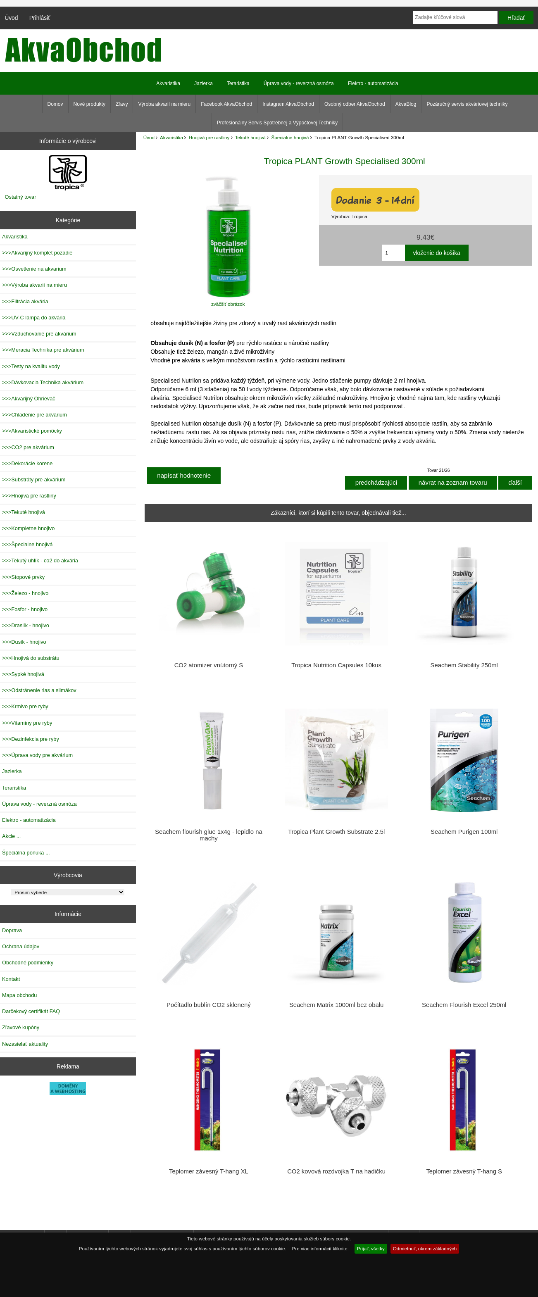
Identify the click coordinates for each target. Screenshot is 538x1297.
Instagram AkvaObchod (288, 104)
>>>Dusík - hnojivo (24, 642)
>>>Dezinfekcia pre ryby (30, 739)
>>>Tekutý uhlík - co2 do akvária (40, 560)
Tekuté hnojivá (250, 137)
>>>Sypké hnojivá (23, 674)
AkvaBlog (406, 104)
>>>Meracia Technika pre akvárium (43, 350)
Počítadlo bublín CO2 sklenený (209, 1005)
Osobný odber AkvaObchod (354, 104)
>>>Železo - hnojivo (25, 593)
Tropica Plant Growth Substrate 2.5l (336, 831)
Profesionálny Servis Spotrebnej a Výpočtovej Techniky (277, 123)
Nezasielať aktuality (25, 1044)
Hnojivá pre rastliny (209, 137)
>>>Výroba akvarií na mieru (34, 285)
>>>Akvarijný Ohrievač (28, 398)
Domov (55, 104)
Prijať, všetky (371, 1248)
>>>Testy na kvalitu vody (31, 366)
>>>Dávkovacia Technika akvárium (42, 382)
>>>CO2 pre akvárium (28, 447)
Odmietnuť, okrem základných (425, 1248)
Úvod (11, 17)
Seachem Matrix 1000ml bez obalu (336, 1005)
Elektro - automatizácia (373, 83)
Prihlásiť (39, 17)
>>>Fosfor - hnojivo (25, 609)
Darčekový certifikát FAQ (31, 1011)
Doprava (12, 930)
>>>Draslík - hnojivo (25, 625)
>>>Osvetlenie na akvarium (34, 269)
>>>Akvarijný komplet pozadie (37, 253)
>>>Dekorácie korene (27, 463)
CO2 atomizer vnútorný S (208, 665)
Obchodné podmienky (27, 962)
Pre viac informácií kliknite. (320, 1248)
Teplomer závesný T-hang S (464, 1171)
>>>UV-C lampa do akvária (33, 317)
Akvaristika (171, 137)
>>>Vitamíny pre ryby (27, 723)
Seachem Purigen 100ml (464, 831)
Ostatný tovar (20, 197)
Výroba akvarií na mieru (164, 104)
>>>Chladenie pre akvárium (34, 415)
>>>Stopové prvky (23, 577)
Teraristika (238, 83)
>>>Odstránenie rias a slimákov (39, 690)
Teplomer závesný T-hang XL (208, 1171)
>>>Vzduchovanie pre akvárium (39, 334)
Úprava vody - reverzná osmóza (299, 83)
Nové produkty (89, 104)
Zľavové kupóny (20, 1027)
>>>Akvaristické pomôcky (32, 431)
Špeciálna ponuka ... (26, 853)
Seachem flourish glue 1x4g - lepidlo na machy (208, 835)
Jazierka (203, 83)
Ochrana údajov (20, 946)
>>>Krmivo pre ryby (25, 706)
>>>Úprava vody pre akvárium (37, 755)
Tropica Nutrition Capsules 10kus (336, 665)
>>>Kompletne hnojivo (28, 528)
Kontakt (11, 979)
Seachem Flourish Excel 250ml (464, 1005)
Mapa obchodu (19, 995)
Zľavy (122, 104)
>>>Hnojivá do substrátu (31, 658)
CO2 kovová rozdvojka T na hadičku (336, 1171)
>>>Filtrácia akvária (25, 301)
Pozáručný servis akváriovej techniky (466, 104)
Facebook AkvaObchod (226, 104)
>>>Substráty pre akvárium (33, 479)
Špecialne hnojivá (290, 137)
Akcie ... (11, 836)
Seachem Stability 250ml (464, 665)
